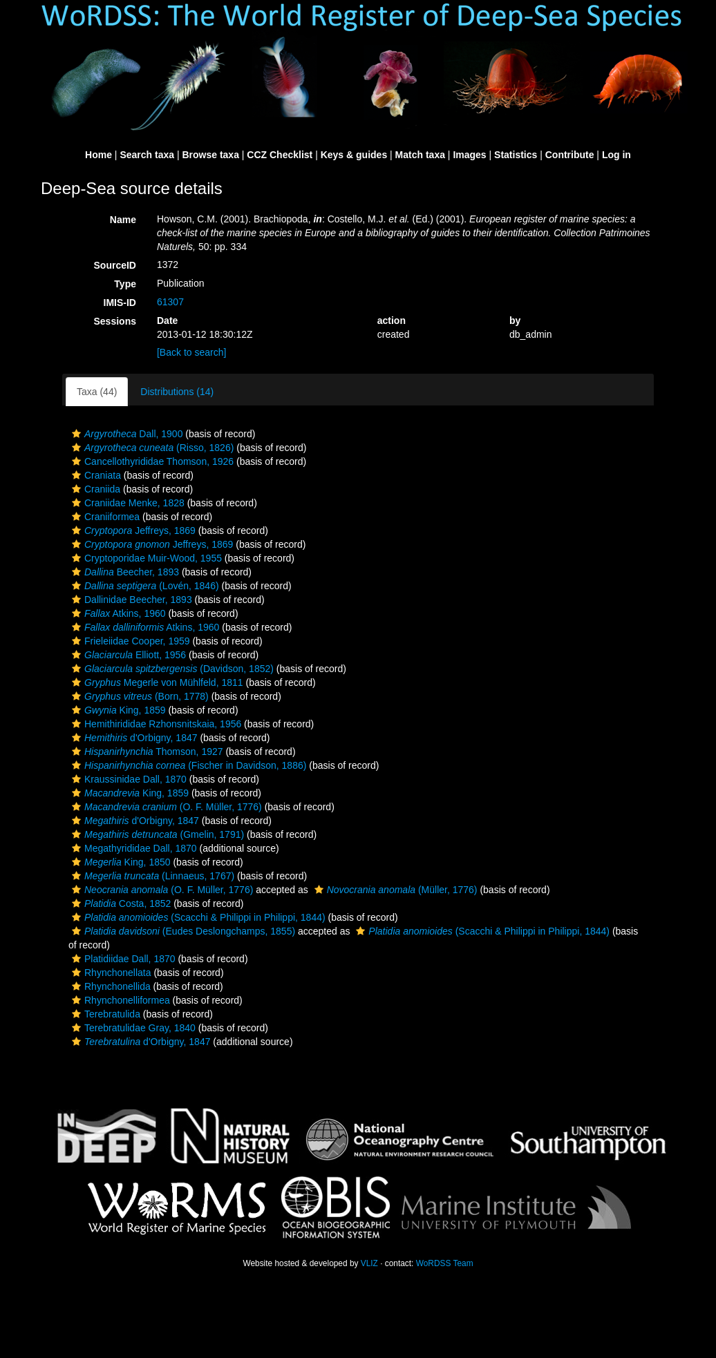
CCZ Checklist (279, 154)
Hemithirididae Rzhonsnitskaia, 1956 (154, 723)
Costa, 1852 (119, 903)
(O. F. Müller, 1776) (165, 806)
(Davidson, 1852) (171, 668)
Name (123, 219)
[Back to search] (191, 352)
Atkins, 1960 (117, 613)
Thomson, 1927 (145, 751)
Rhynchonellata (109, 972)
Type (125, 283)
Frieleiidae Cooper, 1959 (129, 641)
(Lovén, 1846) (143, 585)
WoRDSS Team (444, 1263)
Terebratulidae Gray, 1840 (132, 1027)
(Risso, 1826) (151, 447)
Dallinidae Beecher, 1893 (130, 599)
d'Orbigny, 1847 (133, 737)
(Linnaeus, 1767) (151, 875)
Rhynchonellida (109, 986)
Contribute (569, 154)
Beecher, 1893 (123, 571)
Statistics (515, 154)
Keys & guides (354, 154)
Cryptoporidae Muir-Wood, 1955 (145, 558)
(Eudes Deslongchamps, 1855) (181, 931)
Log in (616, 154)
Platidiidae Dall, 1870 (122, 958)
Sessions (115, 321)
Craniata (94, 475)
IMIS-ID (120, 302)
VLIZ (369, 1263)
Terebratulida (104, 1014)
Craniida (94, 489)
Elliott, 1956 (127, 654)
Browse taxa (210, 154)
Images (469, 154)
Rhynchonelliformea (119, 1000)
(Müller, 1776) (394, 889)
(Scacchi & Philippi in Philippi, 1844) (197, 917)
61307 (170, 301)
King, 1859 (117, 710)
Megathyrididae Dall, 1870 (132, 848)
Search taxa (147, 154)
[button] (76, 434)
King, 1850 (119, 862)
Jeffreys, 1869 (132, 530)
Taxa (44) (97, 391)
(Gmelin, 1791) (156, 834)
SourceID (115, 265)
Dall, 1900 (125, 433)
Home (98, 154)
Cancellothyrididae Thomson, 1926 (151, 461)
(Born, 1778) (138, 696)
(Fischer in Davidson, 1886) (187, 765)
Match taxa (420, 154)
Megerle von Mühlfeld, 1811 (155, 682)
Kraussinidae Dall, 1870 (127, 779)
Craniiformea (104, 516)
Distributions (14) (177, 391)
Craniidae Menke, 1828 (126, 502)
